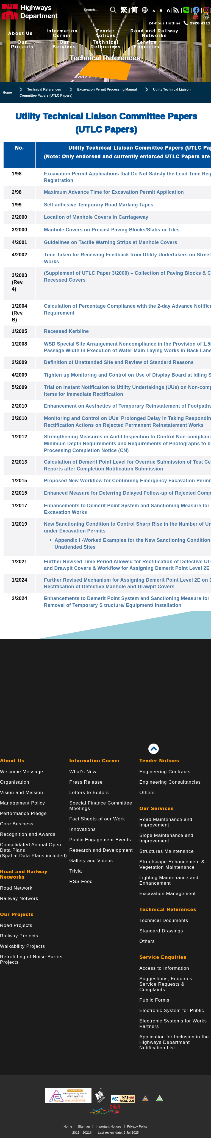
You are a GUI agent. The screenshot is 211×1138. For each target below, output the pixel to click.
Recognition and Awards (27, 834)
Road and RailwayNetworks (155, 33)
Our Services (156, 808)
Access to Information (164, 968)
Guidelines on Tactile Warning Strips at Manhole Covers (110, 242)
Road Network (16, 888)
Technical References (167, 909)
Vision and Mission (21, 792)
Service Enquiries (163, 957)
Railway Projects (19, 935)
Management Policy (22, 803)
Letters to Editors (89, 792)
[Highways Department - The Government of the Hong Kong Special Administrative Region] (37, 12)
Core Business (17, 823)
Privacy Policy (137, 1126)
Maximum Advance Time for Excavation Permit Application (114, 192)
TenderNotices (105, 33)
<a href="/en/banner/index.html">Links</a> (105, 683)
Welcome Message (21, 771)
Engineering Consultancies (170, 782)
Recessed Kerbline (66, 331)
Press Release (86, 782)
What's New (82, 771)
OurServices (64, 44)
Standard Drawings (161, 931)
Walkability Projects (22, 946)
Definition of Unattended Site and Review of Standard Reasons (119, 362)
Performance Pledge (23, 813)
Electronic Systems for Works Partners (173, 1023)
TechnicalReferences (106, 44)
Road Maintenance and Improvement (165, 822)
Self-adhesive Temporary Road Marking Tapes (98, 205)
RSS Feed (81, 881)
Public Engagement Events (100, 839)
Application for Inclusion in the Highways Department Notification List (174, 1042)
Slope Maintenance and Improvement (166, 838)
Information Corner (94, 760)
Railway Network (19, 898)
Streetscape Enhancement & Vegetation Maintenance (172, 864)
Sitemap (84, 1126)
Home (67, 1126)
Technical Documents (163, 920)
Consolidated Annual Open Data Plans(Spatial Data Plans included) (33, 850)
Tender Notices (159, 760)
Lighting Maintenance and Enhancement (168, 880)
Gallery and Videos (91, 860)
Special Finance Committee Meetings (100, 805)
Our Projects (17, 914)
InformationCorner (62, 33)
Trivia (75, 871)
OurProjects (22, 44)
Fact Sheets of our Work (97, 819)
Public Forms (154, 1000)
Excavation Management (167, 893)
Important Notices (108, 1126)
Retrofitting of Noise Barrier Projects (31, 959)
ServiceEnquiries (147, 44)
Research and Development (101, 850)
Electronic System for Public (171, 1010)
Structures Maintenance (166, 851)
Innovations (82, 829)
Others (147, 792)
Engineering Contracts (164, 771)
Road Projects (16, 925)
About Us (20, 33)
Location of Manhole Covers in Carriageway (96, 217)
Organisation (14, 782)
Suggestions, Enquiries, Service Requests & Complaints (166, 984)
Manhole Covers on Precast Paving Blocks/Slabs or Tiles (112, 229)
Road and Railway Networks (24, 874)
